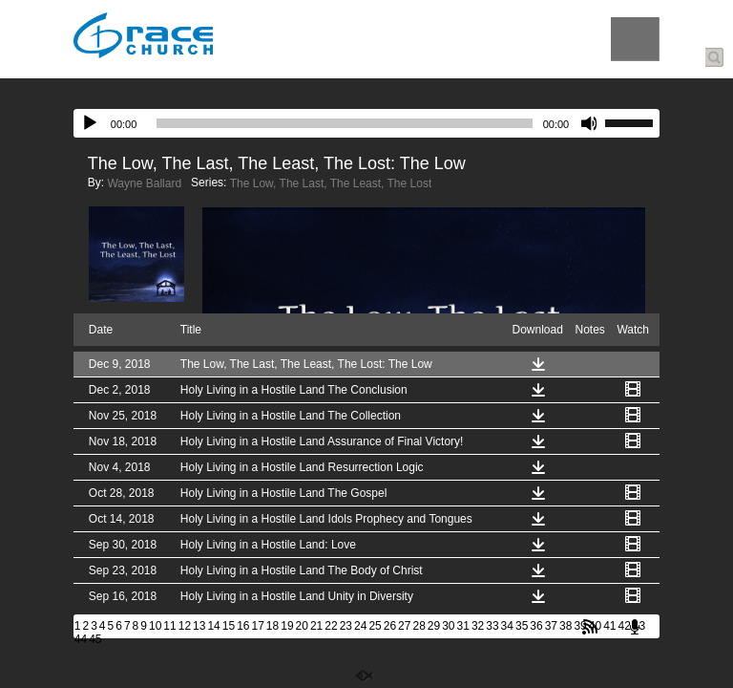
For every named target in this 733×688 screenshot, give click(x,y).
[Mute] (589, 123)
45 (95, 639)
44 (80, 639)
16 (243, 626)
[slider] (344, 123)
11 (169, 626)
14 (213, 626)
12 (184, 626)
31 (463, 626)
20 (302, 626)
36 (536, 626)
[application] (366, 123)
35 (521, 626)
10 (155, 626)
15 (228, 626)
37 (551, 626)
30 (448, 626)
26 (390, 626)
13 (199, 626)
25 (374, 626)
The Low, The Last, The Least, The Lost (330, 183)
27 (404, 626)
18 (272, 626)
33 (492, 626)
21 (316, 626)
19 (287, 626)
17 (258, 626)
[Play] (89, 123)
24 (360, 626)
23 (346, 626)
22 (331, 626)
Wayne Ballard (144, 183)
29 (434, 626)
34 (507, 626)
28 (418, 626)
